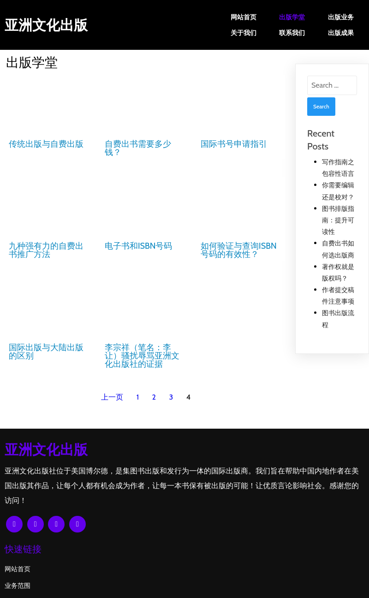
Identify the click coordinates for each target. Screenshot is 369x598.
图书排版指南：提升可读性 (338, 220)
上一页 (112, 391)
